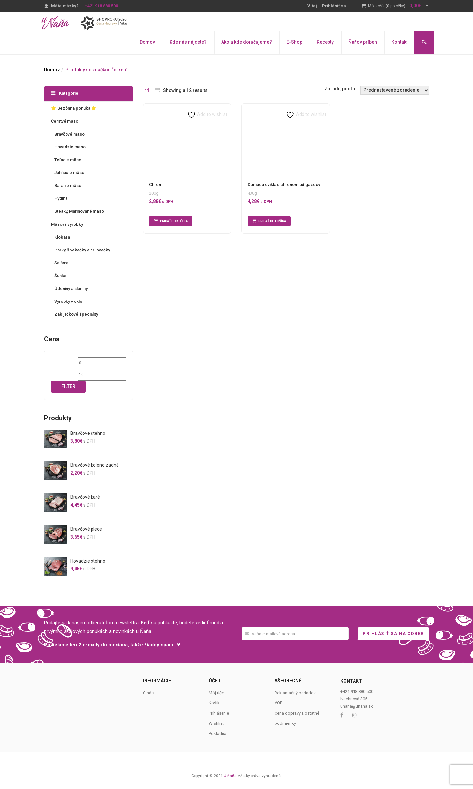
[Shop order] (394, 90)
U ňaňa (230, 776)
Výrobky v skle (68, 301)
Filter (68, 386)
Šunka (60, 275)
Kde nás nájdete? (188, 42)
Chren (155, 184)
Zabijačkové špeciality (76, 314)
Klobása (62, 237)
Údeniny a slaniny (71, 288)
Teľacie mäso (67, 159)
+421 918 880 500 (101, 5)
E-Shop (294, 42)
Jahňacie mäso (69, 172)
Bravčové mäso (69, 134)
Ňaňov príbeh (362, 42)
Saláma (61, 262)
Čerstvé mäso (64, 121)
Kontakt (399, 42)
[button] (398, 6)
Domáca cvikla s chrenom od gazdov (284, 184)
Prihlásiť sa (334, 5)
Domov (147, 42)
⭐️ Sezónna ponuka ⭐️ (73, 108)
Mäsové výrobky (67, 224)
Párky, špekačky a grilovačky (82, 250)
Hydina (60, 198)
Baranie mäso (67, 185)
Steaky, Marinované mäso (79, 211)
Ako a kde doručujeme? (246, 42)
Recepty (325, 42)
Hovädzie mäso (70, 147)
